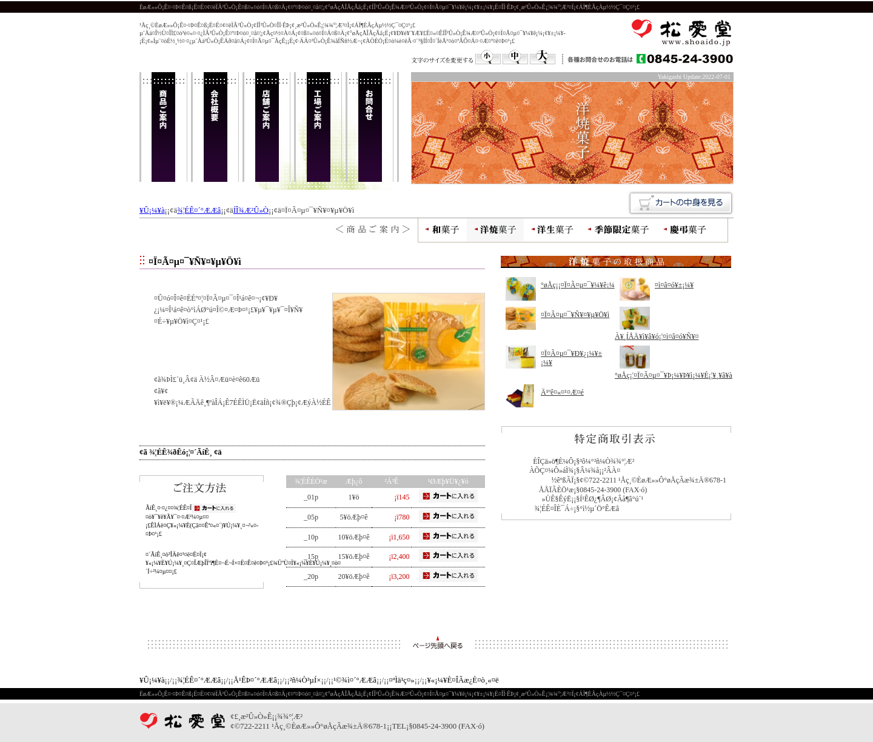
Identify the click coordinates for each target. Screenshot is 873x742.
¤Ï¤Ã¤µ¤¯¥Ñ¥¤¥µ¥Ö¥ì (575, 314)
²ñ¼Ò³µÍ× (305, 680)
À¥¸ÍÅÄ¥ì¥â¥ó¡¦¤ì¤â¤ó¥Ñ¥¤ (656, 336)
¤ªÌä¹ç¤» (402, 680)
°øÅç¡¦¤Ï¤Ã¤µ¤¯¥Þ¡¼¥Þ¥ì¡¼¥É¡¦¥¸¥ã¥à (673, 375)
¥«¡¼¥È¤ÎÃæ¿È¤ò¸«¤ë (462, 680)
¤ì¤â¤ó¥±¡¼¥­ (674, 285)
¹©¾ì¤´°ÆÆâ (354, 680)
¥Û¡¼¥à (152, 210)
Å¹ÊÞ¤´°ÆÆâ (255, 680)
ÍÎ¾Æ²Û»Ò (251, 210)
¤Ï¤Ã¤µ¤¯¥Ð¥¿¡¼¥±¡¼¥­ (571, 358)
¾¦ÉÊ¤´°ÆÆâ (199, 210)
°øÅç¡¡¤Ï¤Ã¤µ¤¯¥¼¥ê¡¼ (578, 285)
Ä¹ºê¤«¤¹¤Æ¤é (562, 392)
